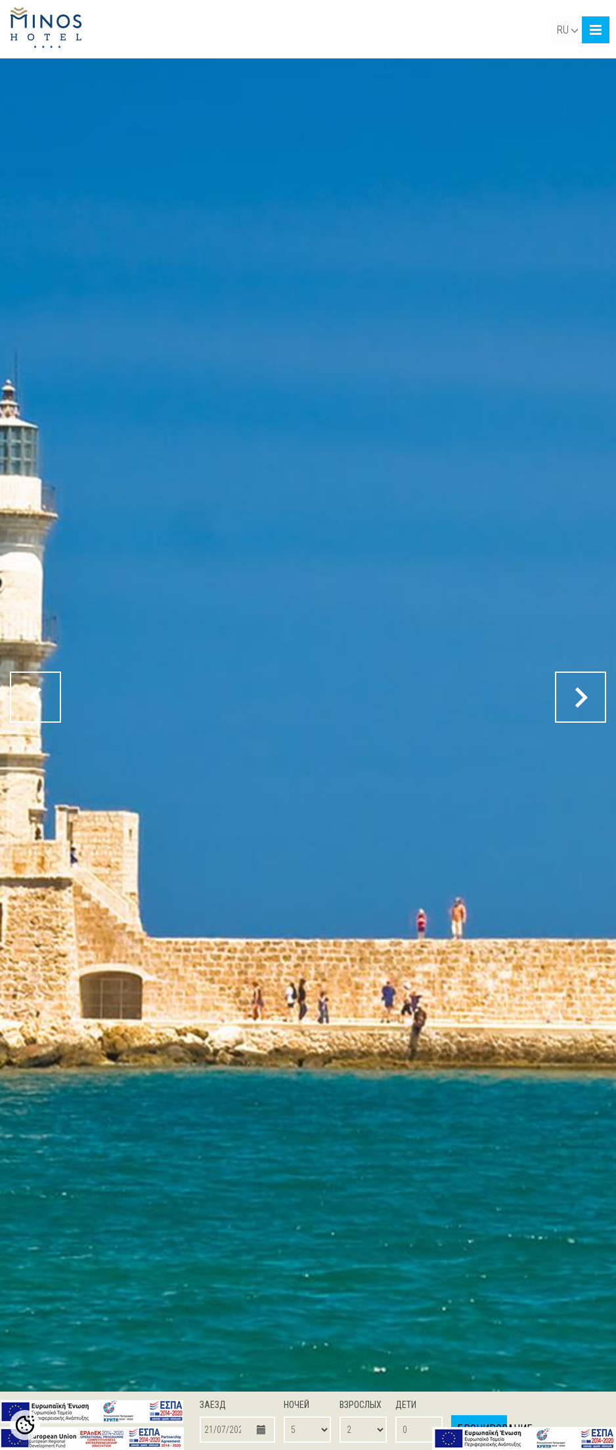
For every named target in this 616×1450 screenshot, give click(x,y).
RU (567, 30)
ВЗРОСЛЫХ (361, 1404)
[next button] (580, 697)
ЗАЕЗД (213, 1404)
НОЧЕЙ (296, 1404)
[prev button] (35, 697)
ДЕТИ (405, 1404)
